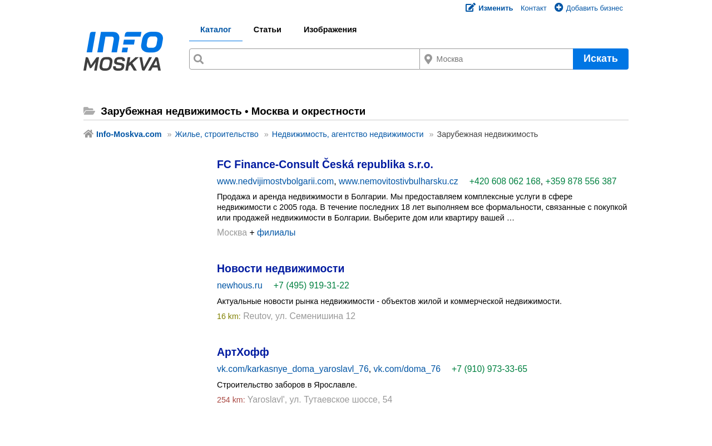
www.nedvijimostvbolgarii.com (275, 181)
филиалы (276, 232)
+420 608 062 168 (505, 181)
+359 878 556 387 (581, 181)
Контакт (534, 8)
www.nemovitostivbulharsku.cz (398, 181)
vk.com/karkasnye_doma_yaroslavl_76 (293, 369)
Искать (601, 58)
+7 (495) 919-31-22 (311, 285)
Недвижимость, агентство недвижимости (348, 134)
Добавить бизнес (589, 8)
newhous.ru (240, 285)
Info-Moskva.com (129, 134)
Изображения (330, 29)
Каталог (215, 29)
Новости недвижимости (280, 268)
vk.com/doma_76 (407, 369)
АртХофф (243, 352)
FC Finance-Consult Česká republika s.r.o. (325, 164)
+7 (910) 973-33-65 (489, 369)
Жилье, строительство (217, 134)
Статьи (267, 29)
